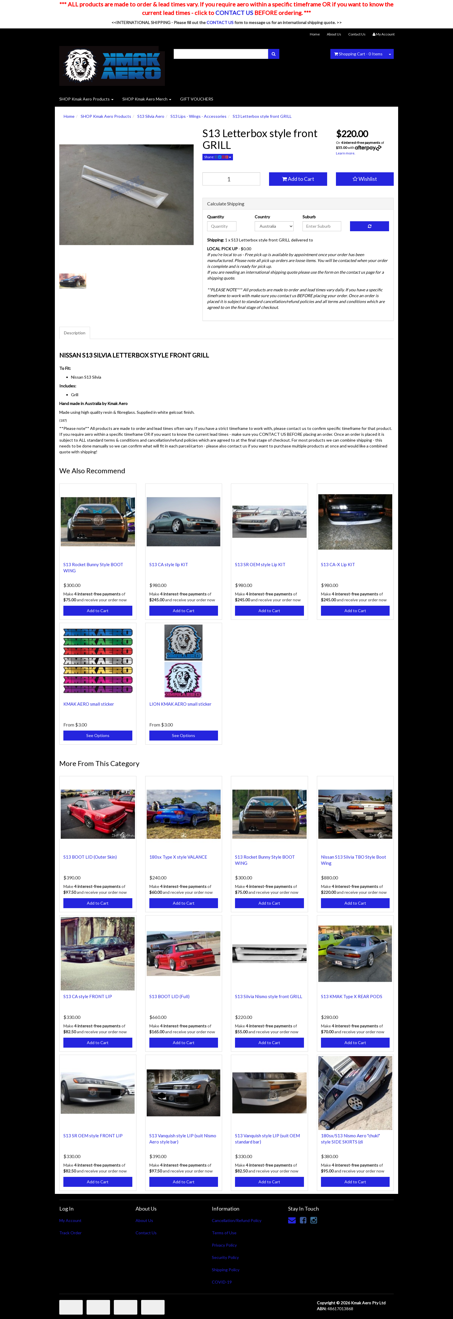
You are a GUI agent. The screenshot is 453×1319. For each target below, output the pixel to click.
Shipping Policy (225, 1269)
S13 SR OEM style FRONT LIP (93, 1135)
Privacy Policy (224, 1245)
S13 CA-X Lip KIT (338, 564)
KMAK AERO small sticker (88, 704)
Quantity (215, 216)
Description (74, 332)
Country (262, 216)
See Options (97, 735)
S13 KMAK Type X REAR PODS (351, 996)
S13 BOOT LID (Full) (169, 996)
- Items (358, 53)
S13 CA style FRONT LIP (87, 996)
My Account (70, 1220)
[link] (303, 1220)
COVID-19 (222, 1281)
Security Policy (225, 1257)
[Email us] (292, 1220)
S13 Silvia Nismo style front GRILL (268, 996)
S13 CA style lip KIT (168, 564)
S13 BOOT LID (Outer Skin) (90, 857)
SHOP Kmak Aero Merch (146, 98)
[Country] (274, 226)
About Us (334, 34)
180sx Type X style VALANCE (178, 857)
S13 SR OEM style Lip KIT (260, 564)
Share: (217, 157)
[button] (365, 179)
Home (315, 34)
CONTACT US (234, 12)
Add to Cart (298, 179)
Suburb (309, 216)
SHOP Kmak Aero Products (86, 98)
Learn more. (345, 153)
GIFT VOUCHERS (196, 98)
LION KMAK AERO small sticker (180, 704)
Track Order (70, 1232)
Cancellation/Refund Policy (236, 1220)
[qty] (231, 178)
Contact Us (357, 34)
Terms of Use (224, 1232)
